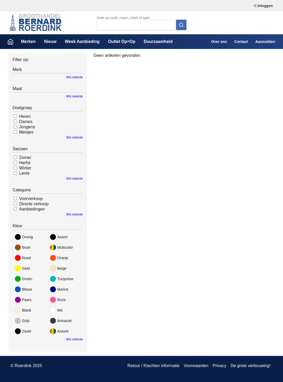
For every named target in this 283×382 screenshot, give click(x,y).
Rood (23, 258)
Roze (58, 300)
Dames (26, 121)
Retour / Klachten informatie (153, 365)
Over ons (219, 42)
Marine (59, 289)
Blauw (23, 289)
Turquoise (61, 279)
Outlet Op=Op (121, 41)
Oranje (59, 258)
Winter (25, 168)
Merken (28, 41)
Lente (24, 173)
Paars (23, 300)
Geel (22, 268)
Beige (58, 268)
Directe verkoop (34, 204)
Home (10, 41)
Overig (24, 237)
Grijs (22, 321)
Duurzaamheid (158, 41)
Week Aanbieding (82, 41)
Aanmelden (265, 42)
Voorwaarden (196, 365)
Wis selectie (74, 77)
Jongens (27, 127)
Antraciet (61, 321)
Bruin (23, 247)
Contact (241, 42)
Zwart (23, 331)
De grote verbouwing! (250, 365)
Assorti (59, 331)
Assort (59, 237)
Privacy (219, 365)
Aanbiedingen (32, 209)
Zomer (25, 157)
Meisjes (26, 132)
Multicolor (61, 247)
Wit (56, 310)
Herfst (24, 162)
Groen (23, 279)
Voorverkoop (31, 198)
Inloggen (263, 6)
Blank (23, 310)
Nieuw (50, 41)
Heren (25, 116)
